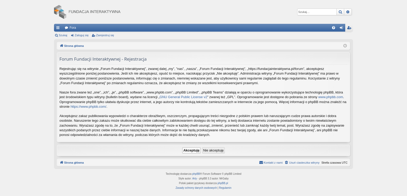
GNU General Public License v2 (183, 97)
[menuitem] (333, 28)
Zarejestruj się (105, 35)
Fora (73, 28)
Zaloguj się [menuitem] (342, 29)
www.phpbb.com (330, 97)
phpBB (196, 173)
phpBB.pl (223, 183)
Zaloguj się (82, 35)
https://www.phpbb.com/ (88, 106)
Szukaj (63, 35)
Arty (194, 178)
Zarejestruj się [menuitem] (350, 29)
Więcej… (59, 29)
